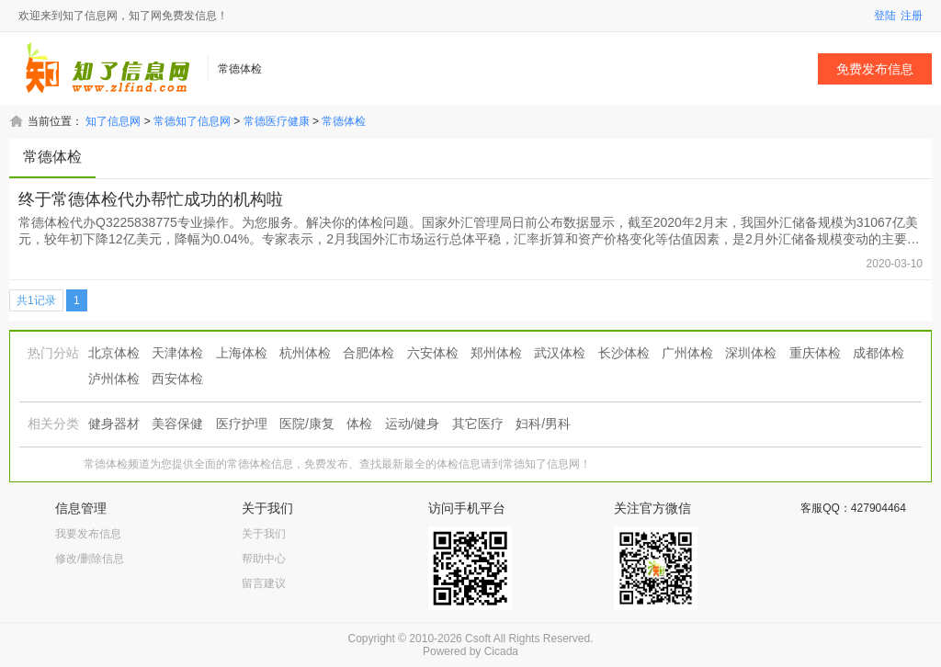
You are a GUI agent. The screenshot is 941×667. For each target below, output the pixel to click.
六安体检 (433, 352)
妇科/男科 (543, 423)
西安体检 (177, 378)
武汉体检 (559, 352)
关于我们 (264, 533)
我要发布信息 (88, 533)
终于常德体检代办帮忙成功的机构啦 (150, 199)
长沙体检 (624, 352)
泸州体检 (114, 378)
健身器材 (114, 423)
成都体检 (878, 352)
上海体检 (241, 352)
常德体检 (344, 121)
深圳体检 (751, 352)
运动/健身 (412, 423)
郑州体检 (496, 352)
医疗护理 (241, 423)
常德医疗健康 (277, 121)
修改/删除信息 (89, 558)
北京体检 (114, 352)
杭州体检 (305, 352)
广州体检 (687, 352)
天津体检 (177, 352)
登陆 (885, 15)
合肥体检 (368, 352)
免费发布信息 (874, 69)
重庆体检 (815, 352)
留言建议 (264, 583)
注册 (912, 15)
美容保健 (177, 423)
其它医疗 (478, 423)
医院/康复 (306, 423)
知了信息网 (113, 121)
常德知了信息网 (192, 121)
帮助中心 (264, 558)
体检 (359, 423)
